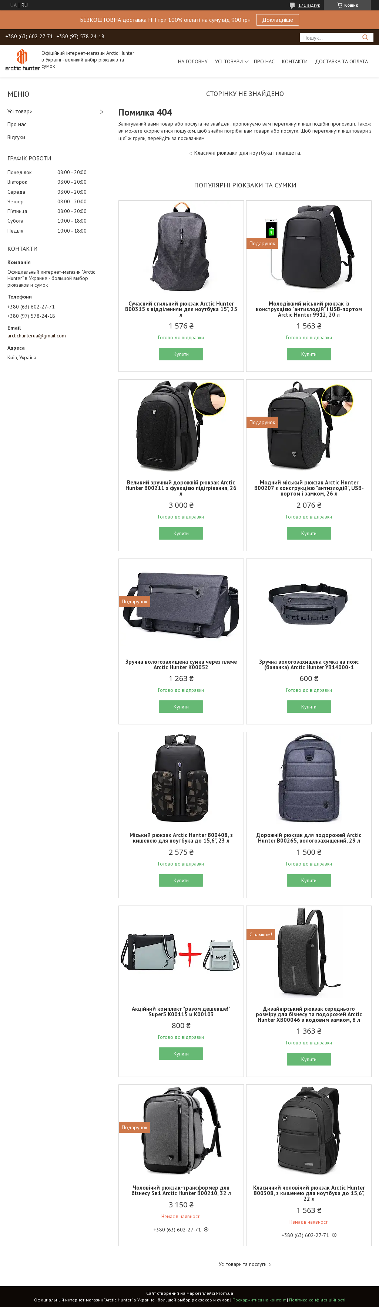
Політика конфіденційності (317, 1300)
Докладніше (277, 19)
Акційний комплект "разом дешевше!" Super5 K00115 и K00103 (181, 1011)
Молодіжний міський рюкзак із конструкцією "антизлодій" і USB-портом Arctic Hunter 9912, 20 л (309, 309)
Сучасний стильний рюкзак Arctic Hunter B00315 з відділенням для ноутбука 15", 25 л (181, 309)
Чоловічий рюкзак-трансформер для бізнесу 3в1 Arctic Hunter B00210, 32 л (181, 1190)
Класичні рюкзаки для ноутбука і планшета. (247, 152)
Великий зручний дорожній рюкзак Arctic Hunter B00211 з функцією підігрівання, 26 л (181, 488)
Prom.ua (224, 1293)
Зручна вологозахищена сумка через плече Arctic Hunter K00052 (181, 664)
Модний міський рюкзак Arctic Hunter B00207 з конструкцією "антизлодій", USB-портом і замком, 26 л (309, 488)
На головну (193, 61)
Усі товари (229, 61)
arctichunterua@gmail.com (36, 335)
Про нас (264, 61)
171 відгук (309, 5)
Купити (181, 354)
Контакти (295, 61)
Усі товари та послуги (242, 1264)
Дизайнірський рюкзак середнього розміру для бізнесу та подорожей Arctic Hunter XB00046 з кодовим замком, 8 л (309, 1014)
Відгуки (16, 137)
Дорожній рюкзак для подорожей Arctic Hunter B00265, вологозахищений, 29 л (308, 837)
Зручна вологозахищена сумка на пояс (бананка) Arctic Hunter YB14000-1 (309, 664)
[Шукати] (365, 37)
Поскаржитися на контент (259, 1300)
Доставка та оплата (341, 61)
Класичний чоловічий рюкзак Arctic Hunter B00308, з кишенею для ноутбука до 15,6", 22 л (309, 1193)
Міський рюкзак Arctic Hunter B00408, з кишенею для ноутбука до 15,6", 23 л (181, 837)
